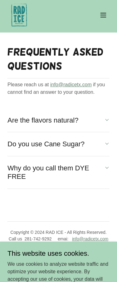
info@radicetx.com (71, 84)
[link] (19, 15)
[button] (103, 15)
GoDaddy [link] (70, 252)
